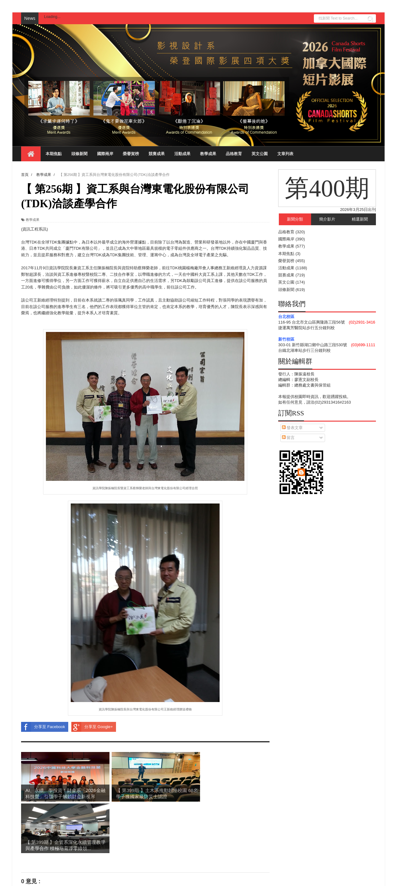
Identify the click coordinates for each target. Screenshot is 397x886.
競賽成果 (157, 153)
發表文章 (292, 427)
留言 (288, 437)
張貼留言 (37, 839)
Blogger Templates (87, 878)
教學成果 (208, 153)
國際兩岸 (105, 153)
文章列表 (285, 153)
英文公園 (260, 153)
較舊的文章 (259, 851)
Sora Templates (54, 878)
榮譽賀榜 (131, 153)
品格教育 (234, 153)
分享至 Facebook (43, 727)
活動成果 (182, 153)
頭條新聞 (79, 153)
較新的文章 (31, 851)
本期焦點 (54, 153)
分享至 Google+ (92, 727)
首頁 (145, 851)
